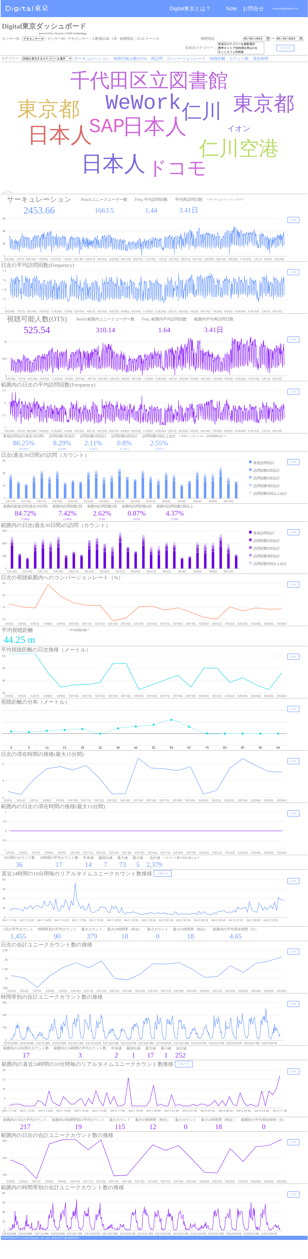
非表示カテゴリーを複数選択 (241, 44)
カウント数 (239, 58)
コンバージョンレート (186, 58)
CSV (293, 219)
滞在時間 (260, 58)
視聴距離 (217, 58)
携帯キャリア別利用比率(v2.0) (241, 48)
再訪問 (157, 58)
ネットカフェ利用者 (241, 52)
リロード (285, 48)
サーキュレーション (92, 58)
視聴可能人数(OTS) (130, 58)
